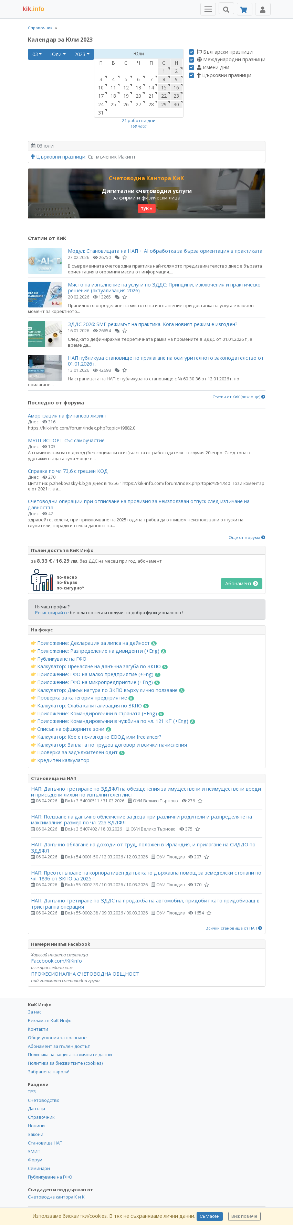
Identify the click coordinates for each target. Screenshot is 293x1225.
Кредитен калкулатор (60, 760)
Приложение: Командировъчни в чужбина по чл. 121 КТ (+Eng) (113, 721)
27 (138, 104)
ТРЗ (32, 1091)
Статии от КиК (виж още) (238, 396)
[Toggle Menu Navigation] (208, 9)
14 (151, 87)
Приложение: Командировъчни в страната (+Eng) (97, 714)
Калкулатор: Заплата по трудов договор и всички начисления (109, 745)
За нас (34, 1012)
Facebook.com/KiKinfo (56, 960)
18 (113, 96)
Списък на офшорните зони (71, 729)
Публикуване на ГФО (58, 659)
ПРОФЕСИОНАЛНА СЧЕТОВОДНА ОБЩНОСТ (85, 974)
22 (164, 96)
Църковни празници (224, 75)
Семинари (39, 1168)
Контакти (38, 1029)
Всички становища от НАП (234, 928)
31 (101, 112)
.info (33, 9)
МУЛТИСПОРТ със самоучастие (66, 440)
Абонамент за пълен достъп (59, 1046)
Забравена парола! (48, 1072)
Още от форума (247, 537)
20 (138, 96)
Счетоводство (44, 1100)
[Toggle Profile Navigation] (263, 9)
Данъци (36, 1108)
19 (126, 96)
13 (138, 87)
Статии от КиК (47, 238)
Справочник (40, 27)
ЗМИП (34, 1151)
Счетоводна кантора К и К (56, 1197)
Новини (36, 1126)
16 (176, 87)
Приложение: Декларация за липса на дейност (94, 643)
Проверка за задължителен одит (78, 752)
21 (151, 96)
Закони (35, 1134)
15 (164, 87)
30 (176, 104)
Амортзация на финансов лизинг (67, 415)
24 (101, 104)
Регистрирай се (52, 612)
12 (126, 87)
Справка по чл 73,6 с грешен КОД (68, 471)
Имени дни (213, 67)
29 (164, 104)
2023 (79, 54)
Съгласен (210, 1216)
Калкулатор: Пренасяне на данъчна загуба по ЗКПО (99, 666)
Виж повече (244, 1216)
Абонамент (241, 583)
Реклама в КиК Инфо (50, 1020)
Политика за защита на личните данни (70, 1054)
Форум (35, 1160)
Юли (56, 54)
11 (113, 87)
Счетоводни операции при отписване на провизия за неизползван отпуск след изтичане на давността (139, 504)
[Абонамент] (244, 9)
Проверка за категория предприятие (82, 698)
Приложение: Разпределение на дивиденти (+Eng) (99, 651)
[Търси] (226, 8)
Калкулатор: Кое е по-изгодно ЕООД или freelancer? (96, 737)
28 (151, 104)
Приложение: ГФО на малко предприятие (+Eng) (96, 674)
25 (113, 104)
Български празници (225, 52)
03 (35, 54)
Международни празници (231, 59)
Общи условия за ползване (57, 1037)
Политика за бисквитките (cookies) (65, 1063)
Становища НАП (45, 1143)
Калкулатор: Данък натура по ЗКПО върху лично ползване (108, 690)
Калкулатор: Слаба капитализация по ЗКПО (90, 706)
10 (101, 87)
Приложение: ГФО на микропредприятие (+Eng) (95, 682)
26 (126, 104)
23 (176, 96)
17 (101, 96)
